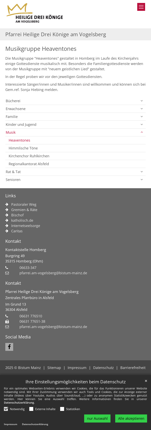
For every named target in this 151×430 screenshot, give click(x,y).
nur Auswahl (97, 418)
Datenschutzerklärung (19, 402)
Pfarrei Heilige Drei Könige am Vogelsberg (41, 291)
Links (10, 195)
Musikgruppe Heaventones (40, 48)
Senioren (13, 179)
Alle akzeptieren (131, 418)
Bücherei (13, 100)
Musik (11, 132)
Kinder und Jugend (21, 124)
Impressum (10, 424)
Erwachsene (16, 108)
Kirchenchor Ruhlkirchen (29, 156)
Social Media (18, 336)
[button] (142, 101)
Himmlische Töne (23, 148)
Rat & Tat (13, 171)
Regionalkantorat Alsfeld (29, 163)
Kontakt (13, 241)
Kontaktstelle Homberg (25, 249)
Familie (12, 116)
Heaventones (19, 140)
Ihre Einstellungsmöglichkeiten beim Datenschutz (76, 381)
